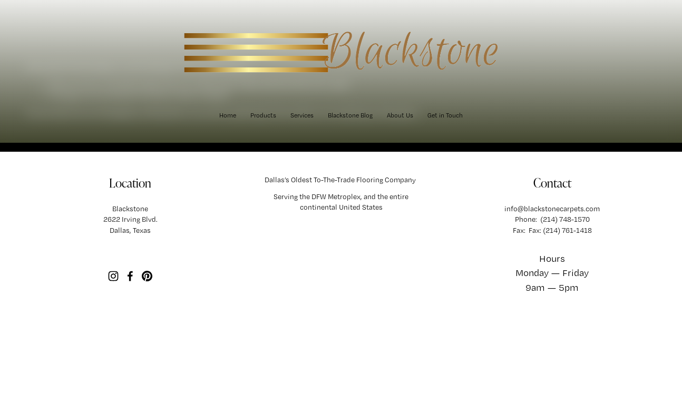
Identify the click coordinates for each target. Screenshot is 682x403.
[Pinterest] (147, 276)
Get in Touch (445, 115)
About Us (400, 115)
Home (227, 115)
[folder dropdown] (263, 115)
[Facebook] (130, 276)
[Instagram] (113, 276)
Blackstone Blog (350, 115)
